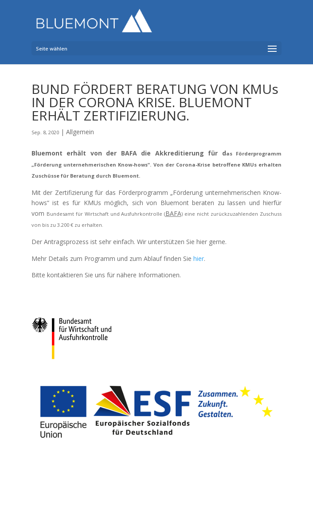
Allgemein (80, 132)
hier (198, 258)
